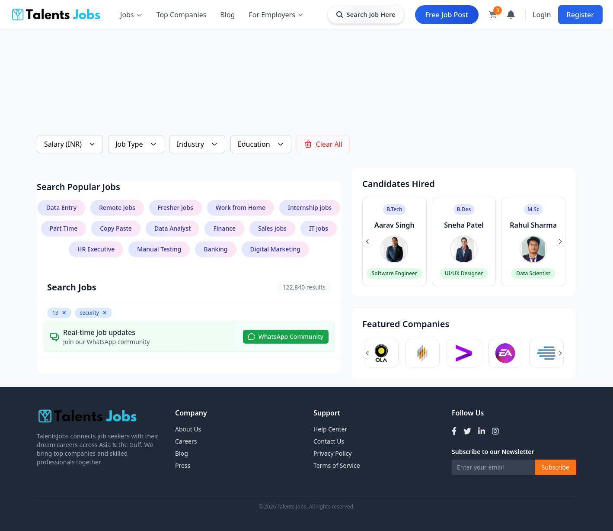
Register (580, 14)
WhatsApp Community (285, 336)
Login (542, 14)
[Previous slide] (367, 241)
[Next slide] (560, 241)
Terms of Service (336, 465)
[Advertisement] (296, 67)
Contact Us (328, 441)
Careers (186, 441)
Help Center (330, 429)
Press (182, 465)
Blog (227, 14)
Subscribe (555, 467)
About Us (188, 429)
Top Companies (181, 14)
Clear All (323, 144)
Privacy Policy (332, 453)
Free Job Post (446, 14)
